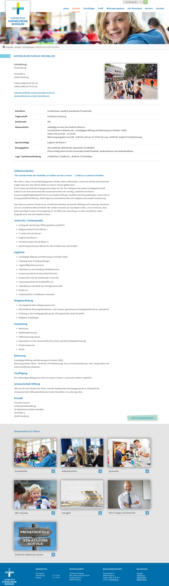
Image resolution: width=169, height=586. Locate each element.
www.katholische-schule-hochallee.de (32, 95)
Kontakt (160, 8)
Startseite (9, 47)
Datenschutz (141, 577)
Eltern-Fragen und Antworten (122, 512)
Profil (100, 8)
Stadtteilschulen (69, 471)
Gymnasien (114, 471)
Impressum (141, 575)
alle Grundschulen (142, 418)
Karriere (149, 8)
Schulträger (89, 8)
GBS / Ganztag (21, 513)
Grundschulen (28, 47)
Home (66, 8)
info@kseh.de (114, 579)
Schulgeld (66, 513)
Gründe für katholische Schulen (29, 554)
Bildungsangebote (115, 8)
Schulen (76, 8)
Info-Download (135, 8)
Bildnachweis (142, 579)
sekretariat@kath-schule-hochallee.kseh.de (34, 92)
